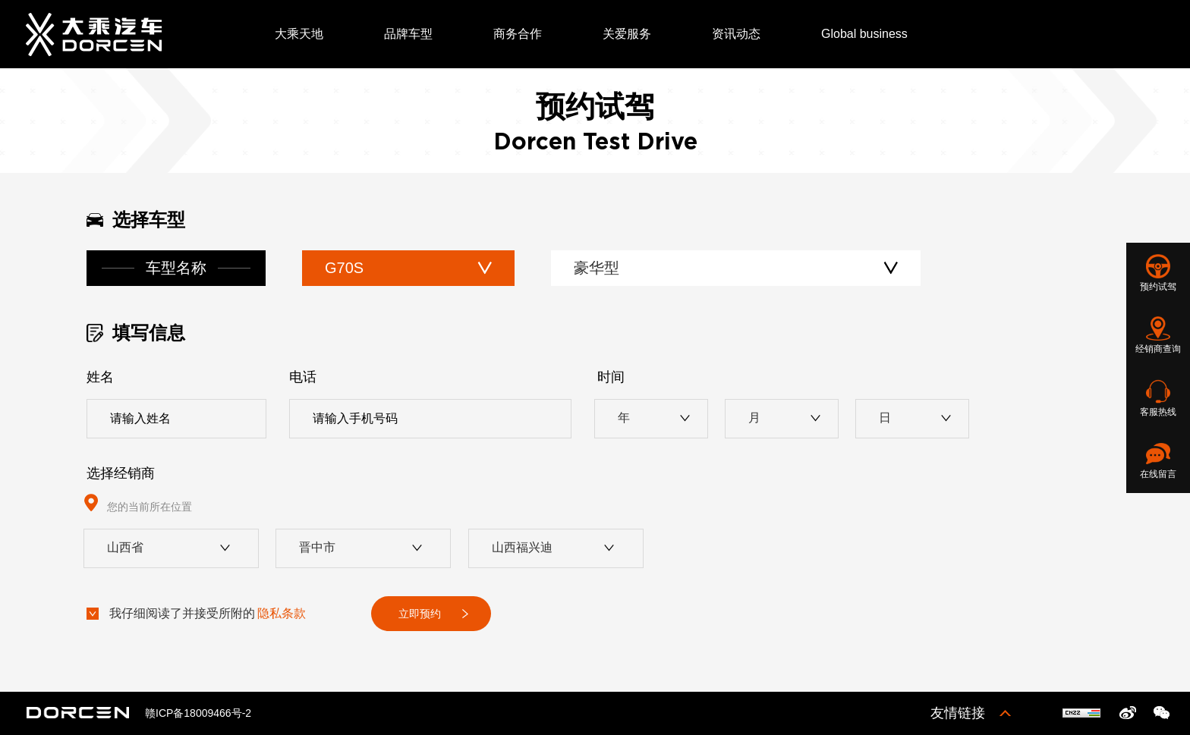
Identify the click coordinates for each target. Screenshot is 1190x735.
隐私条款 (281, 613)
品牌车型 (408, 33)
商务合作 (517, 33)
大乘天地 (299, 33)
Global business (864, 33)
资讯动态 (736, 33)
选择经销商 (121, 473)
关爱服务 (627, 33)
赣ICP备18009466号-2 (198, 713)
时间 (611, 377)
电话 (302, 377)
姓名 (100, 377)
